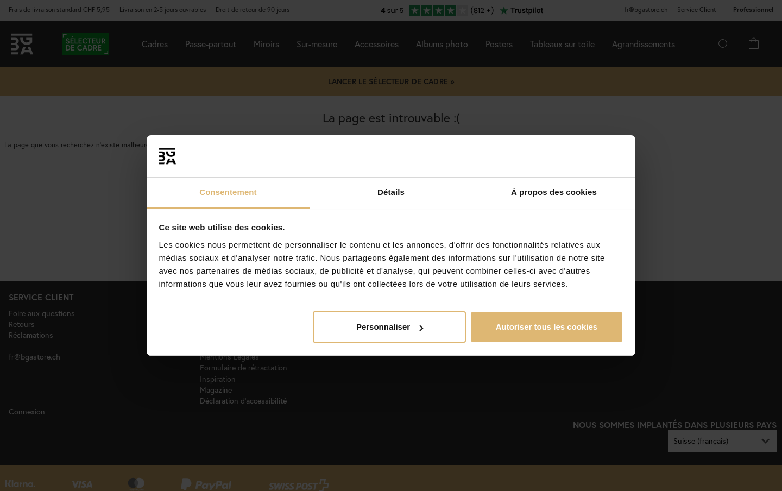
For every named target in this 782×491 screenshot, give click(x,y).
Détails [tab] (391, 192)
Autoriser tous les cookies (547, 326)
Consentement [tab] (227, 192)
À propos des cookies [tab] (554, 192)
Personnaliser (389, 326)
